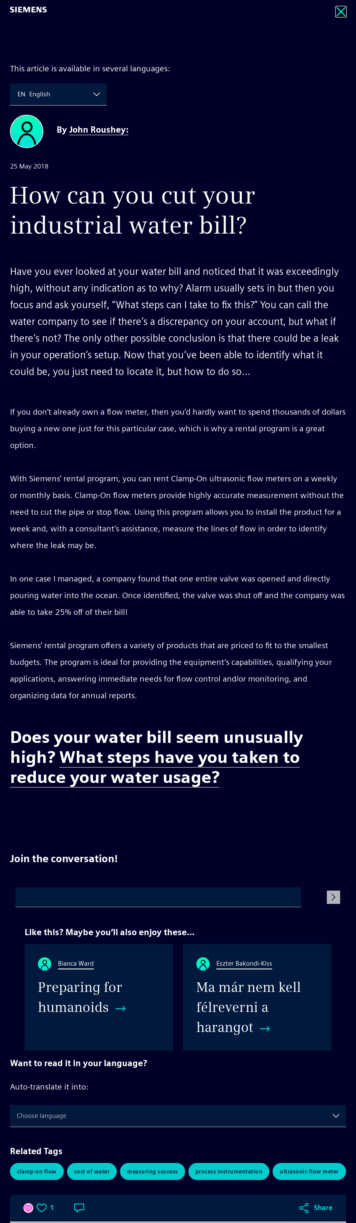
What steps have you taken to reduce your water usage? (155, 767)
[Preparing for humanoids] (99, 997)
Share (323, 810)
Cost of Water (92, 1171)
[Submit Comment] (333, 897)
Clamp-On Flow (37, 1171)
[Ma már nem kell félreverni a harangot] (257, 997)
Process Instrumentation (229, 1171)
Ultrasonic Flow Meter (309, 1171)
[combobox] (18, 94)
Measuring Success (152, 1171)
